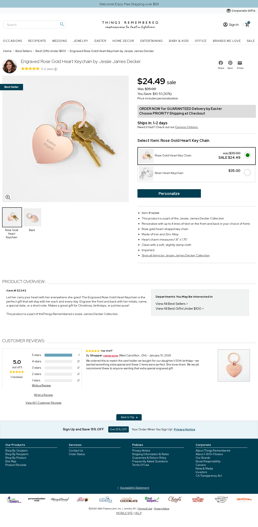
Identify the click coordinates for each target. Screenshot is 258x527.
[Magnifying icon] (62, 24)
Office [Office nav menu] (201, 41)
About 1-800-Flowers (209, 454)
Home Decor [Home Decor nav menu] (123, 41)
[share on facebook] (221, 63)
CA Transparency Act (209, 476)
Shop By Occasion (16, 450)
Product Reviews (15, 465)
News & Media (204, 468)
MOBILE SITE (124, 513)
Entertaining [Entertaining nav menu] (151, 41)
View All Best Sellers (170, 303)
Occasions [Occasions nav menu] (12, 41)
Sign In (231, 24)
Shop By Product (15, 458)
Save (230, 68)
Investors (201, 472)
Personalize (169, 193)
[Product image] (65, 139)
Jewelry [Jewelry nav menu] (80, 41)
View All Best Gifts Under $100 (178, 308)
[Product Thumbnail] (12, 217)
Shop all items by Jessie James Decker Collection (176, 255)
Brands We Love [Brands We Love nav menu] (227, 41)
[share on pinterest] (230, 63)
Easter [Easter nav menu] (100, 41)
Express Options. (186, 127)
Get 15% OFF (118, 429)
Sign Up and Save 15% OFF (83, 429)
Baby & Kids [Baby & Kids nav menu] (179, 41)
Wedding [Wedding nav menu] (59, 41)
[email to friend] (240, 63)
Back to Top (129, 417)
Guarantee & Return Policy (149, 458)
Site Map (10, 461)
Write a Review (41, 385)
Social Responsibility (208, 461)
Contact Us (76, 450)
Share (221, 68)
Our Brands (203, 458)
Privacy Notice (141, 450)
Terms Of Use (140, 465)
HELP (138, 513)
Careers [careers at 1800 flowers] (201, 465)
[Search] (34, 25)
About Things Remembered (213, 450)
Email (240, 68)
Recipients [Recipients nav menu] (37, 41)
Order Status (77, 454)
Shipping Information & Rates (150, 454)
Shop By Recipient (16, 454)
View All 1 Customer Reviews (43, 403)
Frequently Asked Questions (150, 461)
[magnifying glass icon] (8, 197)
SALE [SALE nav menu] (251, 41)
